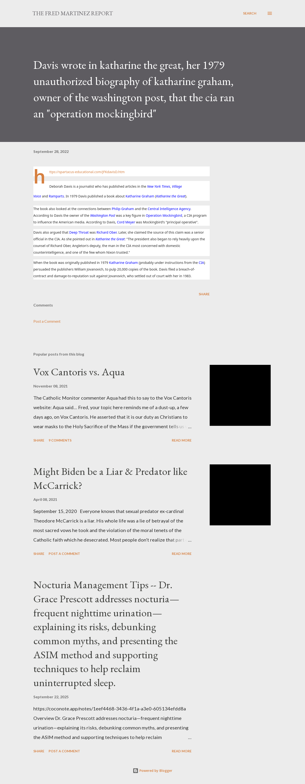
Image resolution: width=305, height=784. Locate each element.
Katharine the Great (170, 196)
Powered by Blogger (152, 770)
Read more (182, 440)
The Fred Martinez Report (72, 13)
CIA (201, 262)
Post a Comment (47, 321)
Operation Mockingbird (164, 215)
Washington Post (102, 215)
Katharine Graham (140, 196)
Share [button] (204, 294)
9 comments (60, 440)
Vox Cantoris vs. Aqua (79, 371)
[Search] (249, 13)
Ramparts (56, 196)
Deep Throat (79, 232)
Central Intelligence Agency (169, 208)
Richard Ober (107, 232)
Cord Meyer (126, 222)
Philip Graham (123, 208)
